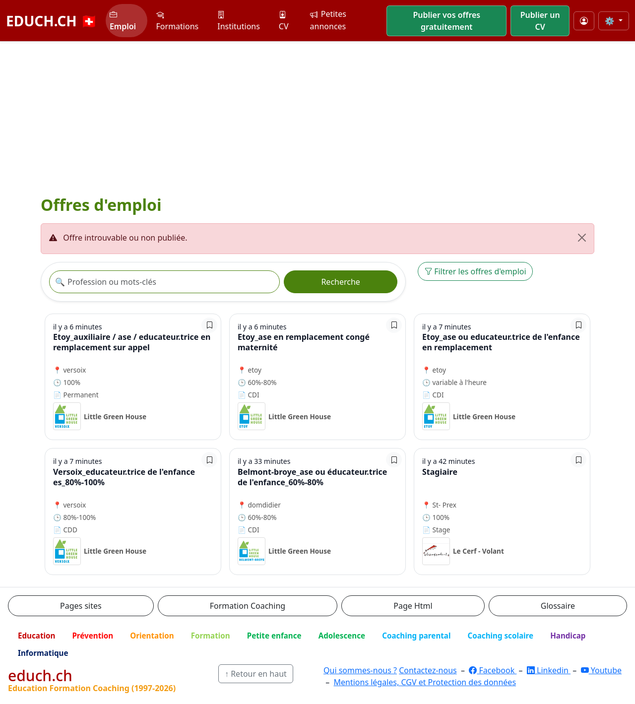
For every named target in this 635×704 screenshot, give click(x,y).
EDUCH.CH (52, 20)
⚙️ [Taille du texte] (611, 20)
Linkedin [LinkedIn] (549, 670)
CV (284, 20)
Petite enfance (274, 635)
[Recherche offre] (164, 281)
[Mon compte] (583, 20)
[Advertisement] (317, 116)
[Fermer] (582, 238)
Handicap (567, 635)
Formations (177, 20)
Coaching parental (416, 635)
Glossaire (558, 605)
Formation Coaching (247, 605)
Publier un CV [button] (540, 20)
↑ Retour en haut (256, 673)
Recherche (340, 281)
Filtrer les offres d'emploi (475, 271)
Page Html (412, 605)
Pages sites (81, 605)
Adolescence (342, 635)
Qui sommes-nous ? (360, 670)
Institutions (238, 20)
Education (36, 635)
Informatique (43, 653)
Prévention (92, 635)
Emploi (123, 20)
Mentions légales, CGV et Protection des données (424, 682)
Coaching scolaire (500, 635)
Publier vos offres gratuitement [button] (446, 20)
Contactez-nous (428, 670)
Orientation (152, 635)
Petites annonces (328, 20)
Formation (210, 635)
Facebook (492, 670)
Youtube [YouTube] (601, 670)
